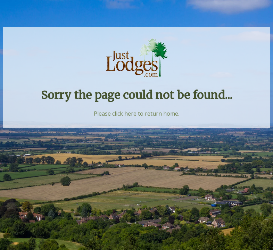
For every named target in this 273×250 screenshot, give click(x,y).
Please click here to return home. (136, 113)
